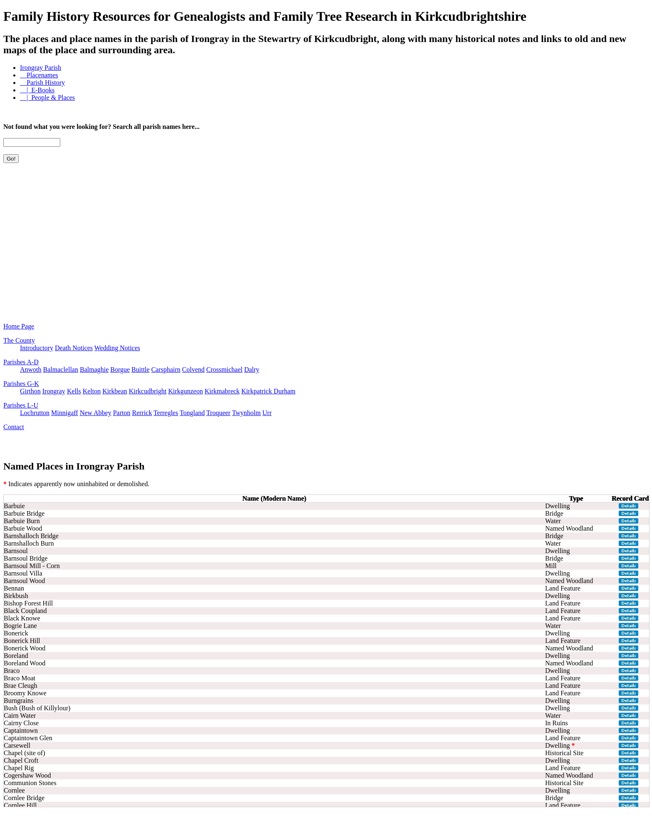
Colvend (193, 369)
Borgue (120, 369)
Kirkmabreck (222, 391)
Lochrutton (34, 412)
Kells (74, 391)
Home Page (18, 326)
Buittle (140, 369)
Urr (267, 412)
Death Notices (74, 347)
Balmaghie (94, 369)
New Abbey (95, 412)
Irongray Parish (40, 67)
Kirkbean (114, 391)
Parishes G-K (21, 383)
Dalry (251, 369)
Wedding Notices (117, 347)
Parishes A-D (21, 362)
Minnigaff (64, 412)
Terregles (165, 412)
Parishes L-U (20, 405)
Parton (122, 412)
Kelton (92, 391)
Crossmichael (224, 369)
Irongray (53, 391)
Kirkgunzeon (185, 391)
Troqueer (218, 412)
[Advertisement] (40, 216)
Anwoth (31, 369)
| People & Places (47, 97)
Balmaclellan (60, 369)
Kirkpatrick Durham (268, 391)
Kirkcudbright (148, 391)
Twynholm (246, 412)
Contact (13, 426)
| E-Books (37, 90)
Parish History (42, 82)
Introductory (36, 347)
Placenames (39, 75)
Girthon (30, 391)
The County (19, 340)
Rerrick (142, 412)
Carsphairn (165, 369)
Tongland (192, 412)
